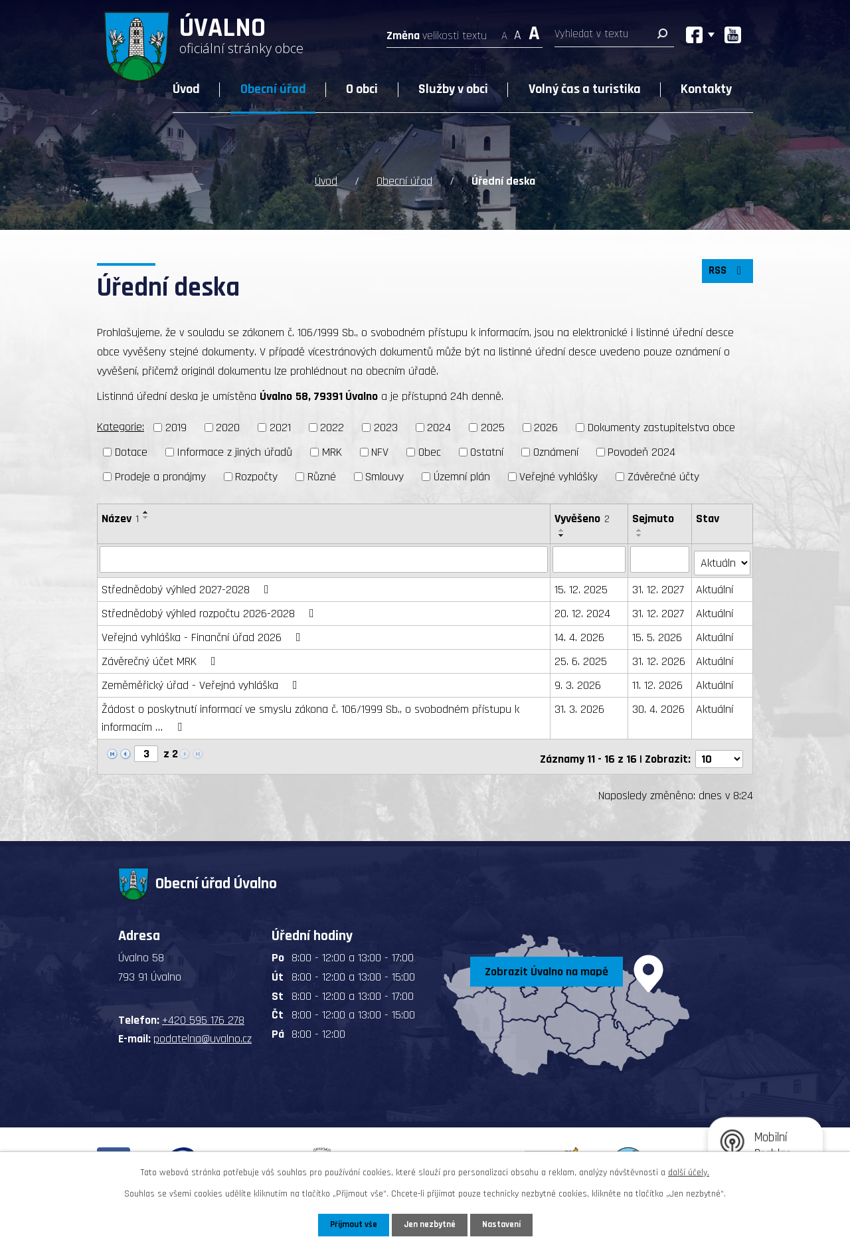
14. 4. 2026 (580, 633)
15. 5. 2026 (658, 633)
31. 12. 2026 (659, 657)
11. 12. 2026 (658, 681)
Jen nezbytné (430, 1224)
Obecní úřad (273, 89)
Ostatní (486, 452)
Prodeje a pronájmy (160, 476)
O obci (362, 89)
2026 (546, 427)
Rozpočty (256, 476)
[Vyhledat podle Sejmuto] (661, 558)
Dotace (131, 452)
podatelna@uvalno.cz (202, 1030)
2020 (228, 427)
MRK (332, 452)
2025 (493, 427)
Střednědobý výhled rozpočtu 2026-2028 (210, 609)
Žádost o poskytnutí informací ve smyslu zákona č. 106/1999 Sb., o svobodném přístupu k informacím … (310, 714)
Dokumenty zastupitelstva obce (661, 427)
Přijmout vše (351, 1224)
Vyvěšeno (582, 518)
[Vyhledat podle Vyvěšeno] (589, 558)
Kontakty (706, 89)
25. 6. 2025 (581, 657)
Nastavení (504, 1224)
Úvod (186, 89)
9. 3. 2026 (578, 681)
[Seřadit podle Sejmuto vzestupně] (640, 530)
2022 (332, 427)
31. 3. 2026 (580, 705)
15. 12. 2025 (581, 585)
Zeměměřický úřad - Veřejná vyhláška (202, 681)
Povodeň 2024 (641, 452)
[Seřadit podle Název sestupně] (146, 517)
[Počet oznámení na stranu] (719, 750)
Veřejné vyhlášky (558, 476)
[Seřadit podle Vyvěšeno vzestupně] (562, 530)
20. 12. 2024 (583, 609)
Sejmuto (654, 518)
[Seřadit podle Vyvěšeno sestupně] (562, 535)
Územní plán (462, 476)
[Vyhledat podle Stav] (722, 558)
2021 (280, 427)
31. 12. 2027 (659, 585)
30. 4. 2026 (659, 705)
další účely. (688, 1171)
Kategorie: (120, 426)
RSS (725, 275)
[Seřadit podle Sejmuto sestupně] (640, 535)
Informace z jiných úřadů (234, 452)
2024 (439, 427)
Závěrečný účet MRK (161, 657)
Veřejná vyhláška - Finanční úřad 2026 (204, 633)
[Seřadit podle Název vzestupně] (146, 512)
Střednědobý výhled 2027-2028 (188, 585)
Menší (504, 31)
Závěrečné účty (663, 476)
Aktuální (715, 585)
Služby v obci (453, 89)
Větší (534, 31)
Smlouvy (384, 476)
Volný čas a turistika (585, 89)
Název (120, 518)
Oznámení (555, 452)
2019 (176, 427)
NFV (379, 452)
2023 (386, 427)
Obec (429, 452)
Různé (321, 476)
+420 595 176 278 (203, 1011)
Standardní (518, 31)
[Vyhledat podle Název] (324, 558)
